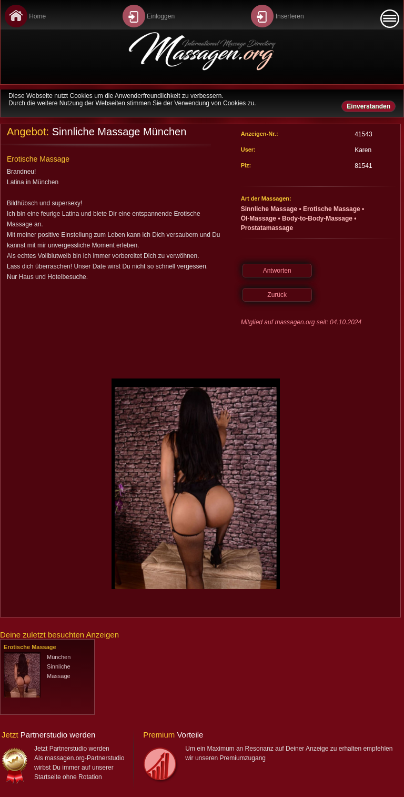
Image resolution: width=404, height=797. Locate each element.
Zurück (277, 294)
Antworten (277, 270)
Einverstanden (368, 106)
